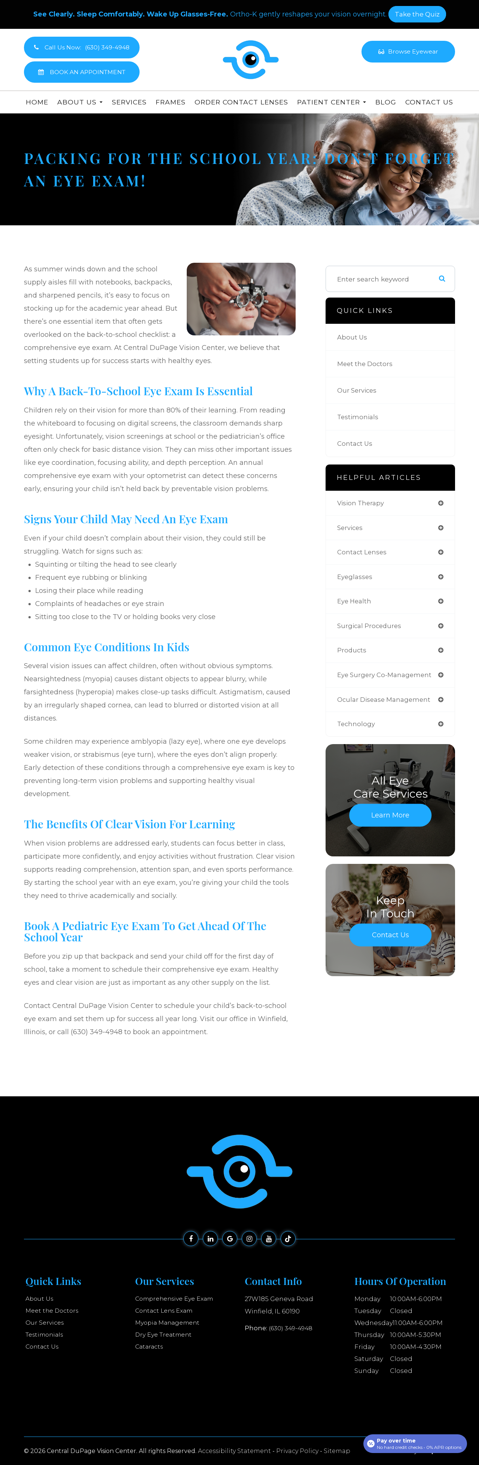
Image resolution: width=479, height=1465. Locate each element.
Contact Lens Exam (166, 1311)
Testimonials (358, 417)
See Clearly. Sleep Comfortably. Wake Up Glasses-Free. (130, 14)
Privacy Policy (297, 1451)
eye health (355, 604)
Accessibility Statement (234, 1451)
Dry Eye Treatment (165, 1334)
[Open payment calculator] (415, 1443)
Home (37, 102)
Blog (385, 102)
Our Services (358, 390)
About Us (352, 337)
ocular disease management (386, 705)
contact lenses (362, 554)
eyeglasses (355, 579)
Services (129, 102)
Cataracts (150, 1346)
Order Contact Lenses (241, 102)
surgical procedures (371, 630)
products (352, 655)
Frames (171, 102)
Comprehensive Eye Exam (178, 1299)
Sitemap (337, 1451)
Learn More (390, 822)
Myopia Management (170, 1323)
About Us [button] (80, 102)
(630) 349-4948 (292, 1327)
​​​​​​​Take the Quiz (417, 14)
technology (356, 731)
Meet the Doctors (366, 364)
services (351, 529)
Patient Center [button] (331, 102)
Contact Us (429, 102)
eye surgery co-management (386, 680)
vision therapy (362, 503)
